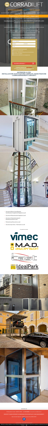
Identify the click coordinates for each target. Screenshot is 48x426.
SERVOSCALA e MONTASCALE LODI (18, 12)
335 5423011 (29, 67)
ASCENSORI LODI (5, 12)
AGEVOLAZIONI (32, 12)
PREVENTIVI (44, 12)
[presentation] (21, 58)
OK (26, 425)
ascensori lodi (18, 422)
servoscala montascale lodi (27, 422)
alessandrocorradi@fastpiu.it (35, 411)
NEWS (38, 12)
